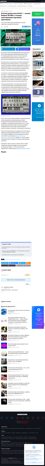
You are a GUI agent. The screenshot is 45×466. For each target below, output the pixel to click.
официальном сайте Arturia (23, 148)
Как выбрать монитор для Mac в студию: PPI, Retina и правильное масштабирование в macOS (19, 385)
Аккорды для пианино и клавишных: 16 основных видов (37, 87)
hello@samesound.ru (26, 421)
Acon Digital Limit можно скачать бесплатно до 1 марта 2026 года (13, 254)
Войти (27, 274)
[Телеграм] (2, 418)
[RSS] (43, 418)
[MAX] (12, 418)
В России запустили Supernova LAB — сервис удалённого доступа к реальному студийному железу (19, 401)
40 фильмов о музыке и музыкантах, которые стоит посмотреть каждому (37, 68)
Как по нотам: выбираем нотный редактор (37, 96)
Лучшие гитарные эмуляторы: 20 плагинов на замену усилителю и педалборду (38, 78)
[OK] (38, 418)
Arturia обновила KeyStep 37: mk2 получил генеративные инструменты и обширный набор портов (18, 377)
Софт (2, 11)
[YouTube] (17, 418)
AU (10, 259)
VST (14, 259)
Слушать (38, 40)
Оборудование (10, 323)
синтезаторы (17, 259)
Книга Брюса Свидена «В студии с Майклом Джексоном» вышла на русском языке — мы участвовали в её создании (18, 337)
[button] (23, 26)
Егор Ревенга (6, 11)
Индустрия (10, 363)
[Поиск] (44, 1)
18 (17, 371)
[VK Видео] (22, 418)
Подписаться (38, 324)
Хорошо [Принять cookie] (34, 462)
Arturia (8, 259)
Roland (12, 259)
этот (5, 459)
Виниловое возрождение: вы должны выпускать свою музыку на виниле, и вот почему (18, 329)
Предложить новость (38, 14)
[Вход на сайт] (42, 1)
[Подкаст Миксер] (33, 418)
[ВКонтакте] (7, 418)
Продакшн (9, 313)
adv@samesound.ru (24, 422)
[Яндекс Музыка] (28, 418)
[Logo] (3, 1)
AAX (5, 259)
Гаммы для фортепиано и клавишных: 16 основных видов (37, 58)
